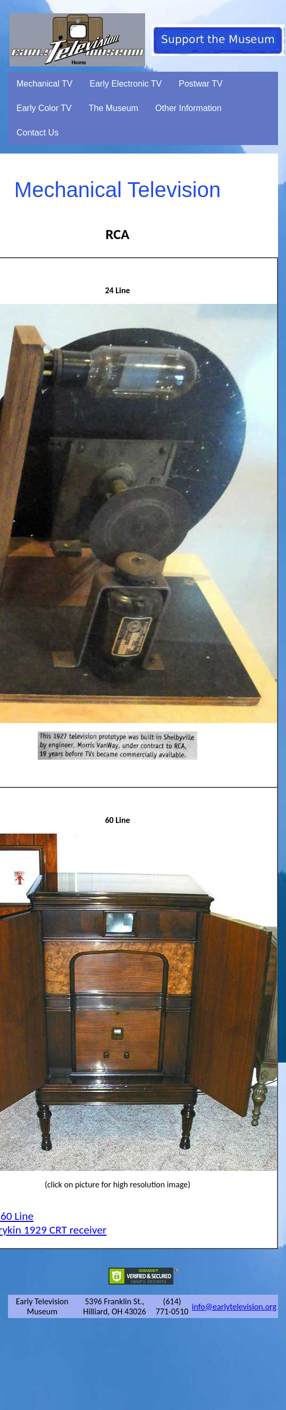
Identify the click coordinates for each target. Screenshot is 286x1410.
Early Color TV (44, 108)
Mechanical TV (44, 83)
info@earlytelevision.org (234, 1307)
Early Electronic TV (126, 83)
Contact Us (37, 132)
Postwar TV (200, 83)
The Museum (113, 108)
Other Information (188, 108)
